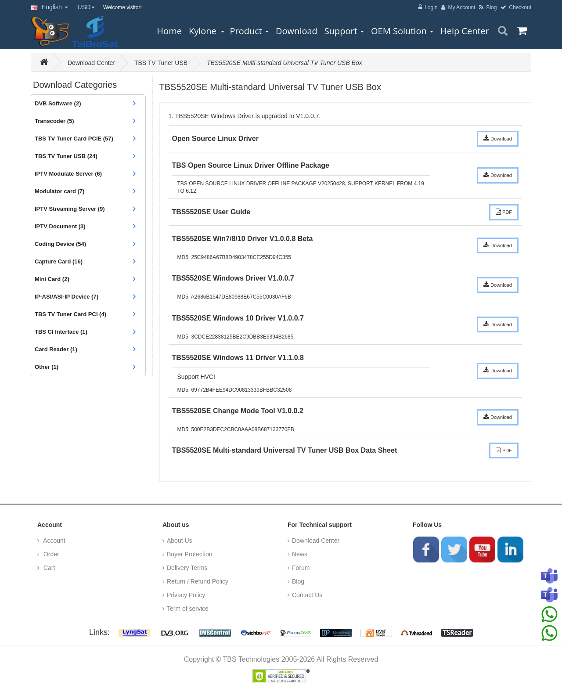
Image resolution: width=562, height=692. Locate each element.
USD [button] (86, 7)
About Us (179, 540)
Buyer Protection (190, 554)
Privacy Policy (186, 594)
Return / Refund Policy (197, 581)
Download (497, 138)
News (299, 554)
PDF (504, 212)
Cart (48, 567)
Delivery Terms (187, 567)
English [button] (49, 7)
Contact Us (307, 594)
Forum (301, 567)
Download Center (91, 62)
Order (50, 554)
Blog (298, 581)
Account (53, 540)
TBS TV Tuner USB (160, 62)
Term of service (188, 608)
